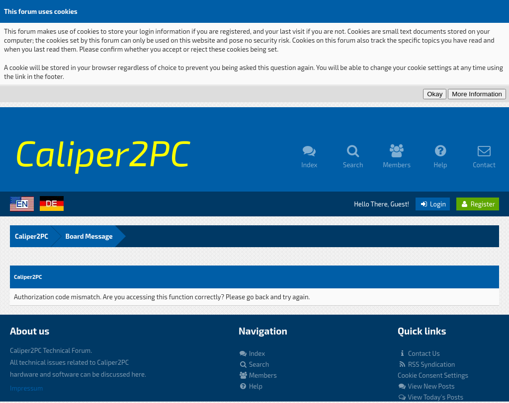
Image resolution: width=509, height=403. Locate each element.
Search (254, 364)
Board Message (89, 236)
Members (258, 375)
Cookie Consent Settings (433, 375)
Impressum (26, 388)
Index (252, 353)
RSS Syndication (426, 364)
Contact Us (419, 353)
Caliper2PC (31, 236)
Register (477, 204)
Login (433, 204)
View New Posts (426, 386)
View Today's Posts (430, 397)
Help (250, 386)
